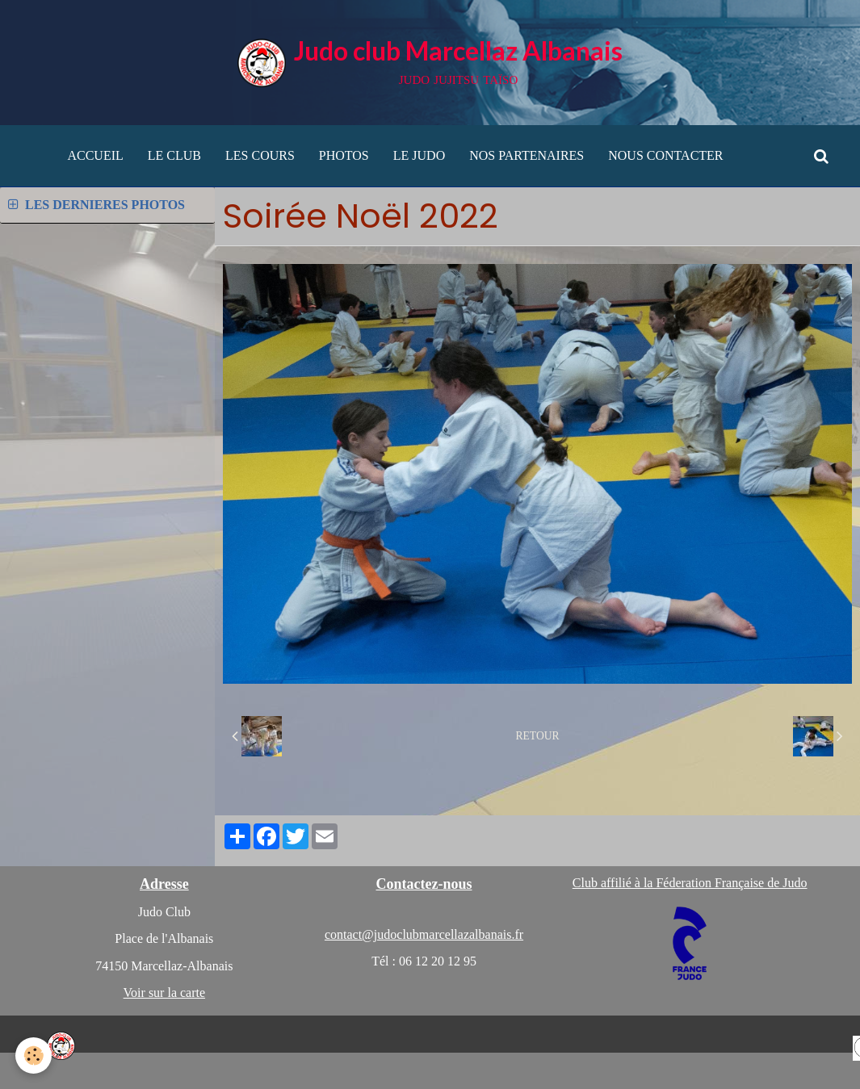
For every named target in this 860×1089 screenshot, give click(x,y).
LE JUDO (419, 155)
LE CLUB (174, 155)
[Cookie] (34, 1055)
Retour (538, 736)
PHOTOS (344, 155)
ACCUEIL (95, 155)
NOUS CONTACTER (665, 155)
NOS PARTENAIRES (526, 155)
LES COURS (260, 155)
